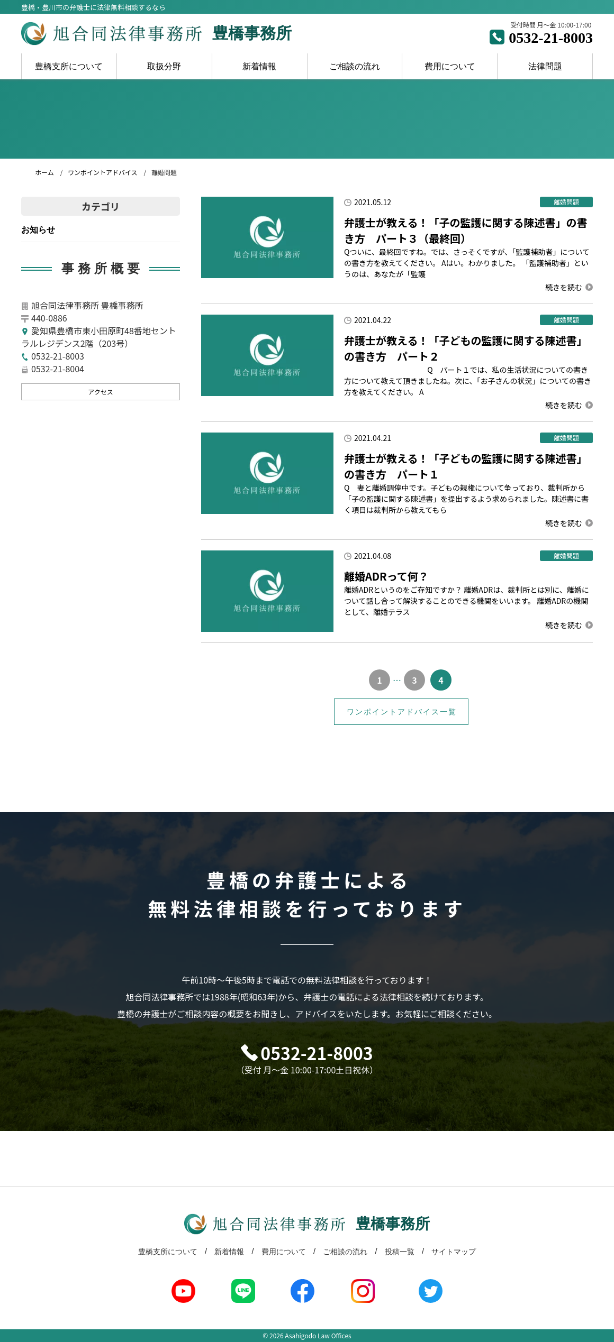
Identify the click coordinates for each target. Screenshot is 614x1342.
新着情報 (259, 66)
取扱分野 (164, 66)
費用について (450, 66)
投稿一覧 (399, 1251)
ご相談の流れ (354, 66)
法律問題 (545, 66)
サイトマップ (453, 1251)
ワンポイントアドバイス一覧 (402, 711)
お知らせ (38, 229)
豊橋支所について (69, 66)
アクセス (100, 391)
